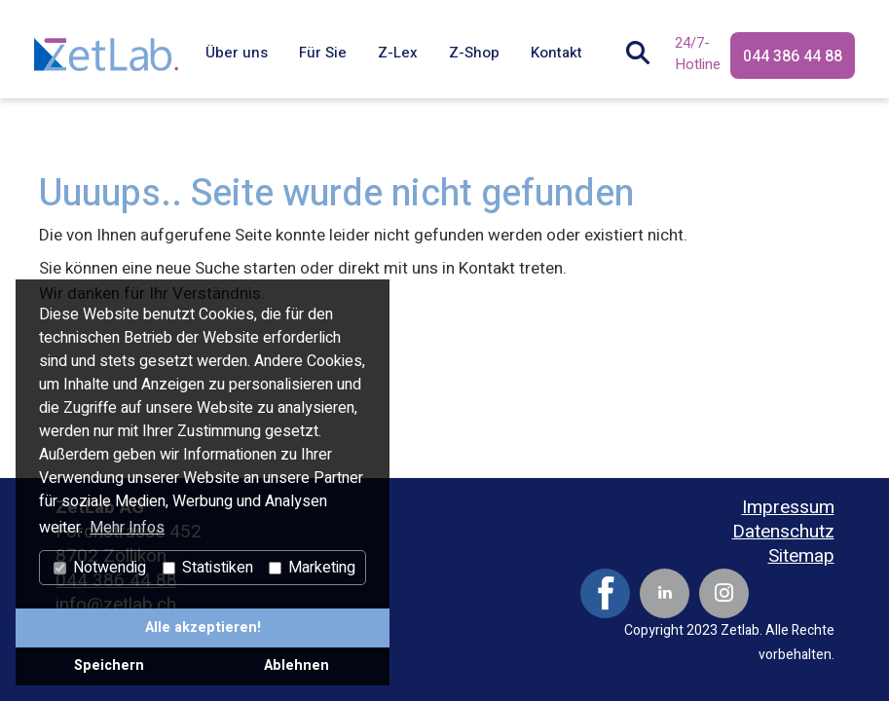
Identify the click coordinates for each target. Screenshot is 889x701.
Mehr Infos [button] (127, 527)
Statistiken (208, 567)
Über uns (236, 52)
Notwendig (100, 567)
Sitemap (801, 556)
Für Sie (323, 52)
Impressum (788, 508)
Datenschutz (783, 532)
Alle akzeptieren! (203, 627)
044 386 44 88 (792, 56)
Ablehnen (296, 665)
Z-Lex (398, 52)
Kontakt (556, 52)
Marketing (312, 567)
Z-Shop (474, 52)
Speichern (109, 665)
